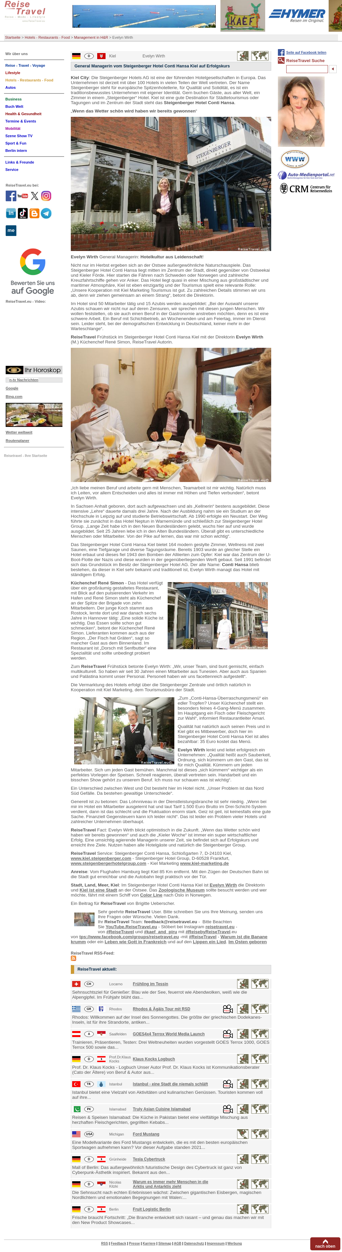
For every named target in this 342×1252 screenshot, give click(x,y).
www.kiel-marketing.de (204, 863)
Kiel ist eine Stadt (98, 890)
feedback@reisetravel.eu (170, 921)
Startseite (12, 37)
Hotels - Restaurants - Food (47, 37)
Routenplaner (17, 441)
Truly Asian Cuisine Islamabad (162, 1109)
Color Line (151, 895)
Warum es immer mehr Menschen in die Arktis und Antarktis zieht (170, 1184)
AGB (177, 1243)
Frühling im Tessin (150, 984)
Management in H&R (91, 37)
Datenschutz (194, 1243)
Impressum (215, 1243)
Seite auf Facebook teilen (306, 52)
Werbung (234, 1243)
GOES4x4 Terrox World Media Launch (169, 1034)
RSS (104, 1243)
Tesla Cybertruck (149, 1159)
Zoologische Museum (182, 890)
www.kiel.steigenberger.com (101, 858)
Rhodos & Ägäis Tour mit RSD (161, 1009)
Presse (134, 1243)
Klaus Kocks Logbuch (154, 1059)
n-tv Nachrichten (23, 380)
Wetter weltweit (19, 432)
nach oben (325, 1246)
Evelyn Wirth (223, 885)
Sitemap (164, 1243)
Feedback (118, 1243)
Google (12, 388)
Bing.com (14, 397)
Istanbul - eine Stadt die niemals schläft (170, 1084)
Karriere (149, 1243)
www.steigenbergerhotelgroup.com (108, 863)
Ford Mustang (146, 1134)
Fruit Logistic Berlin (152, 1209)
